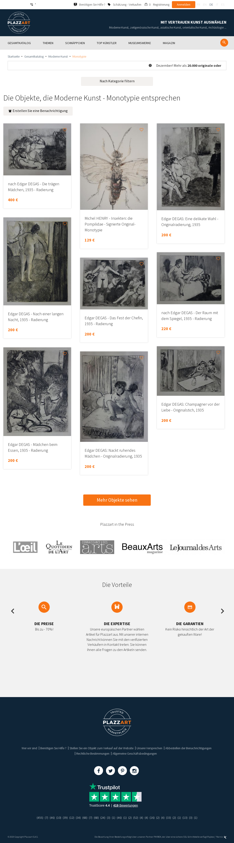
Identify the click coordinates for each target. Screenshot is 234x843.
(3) (108, 818)
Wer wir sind (29, 748)
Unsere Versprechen (149, 748)
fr (198, 4)
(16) (152, 818)
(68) (84, 818)
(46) (52, 818)
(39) (65, 818)
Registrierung (161, 4)
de (211, 4)
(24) (102, 818)
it (217, 4)
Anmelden (183, 4)
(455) (40, 818)
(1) (113, 818)
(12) (71, 818)
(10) (58, 818)
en (205, 4)
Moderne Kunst (58, 56)
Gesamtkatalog (34, 56)
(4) (141, 818)
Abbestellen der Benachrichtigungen (188, 748)
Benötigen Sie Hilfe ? (53, 748)
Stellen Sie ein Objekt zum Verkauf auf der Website (101, 748)
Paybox (210, 836)
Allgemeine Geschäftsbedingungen (134, 753)
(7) (46, 818)
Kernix (221, 836)
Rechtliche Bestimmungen (92, 753)
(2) (130, 818)
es (222, 4)
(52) (135, 818)
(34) (78, 818)
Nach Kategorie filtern (117, 81)
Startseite (14, 56)
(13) (184, 818)
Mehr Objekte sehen (117, 500)
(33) (168, 818)
